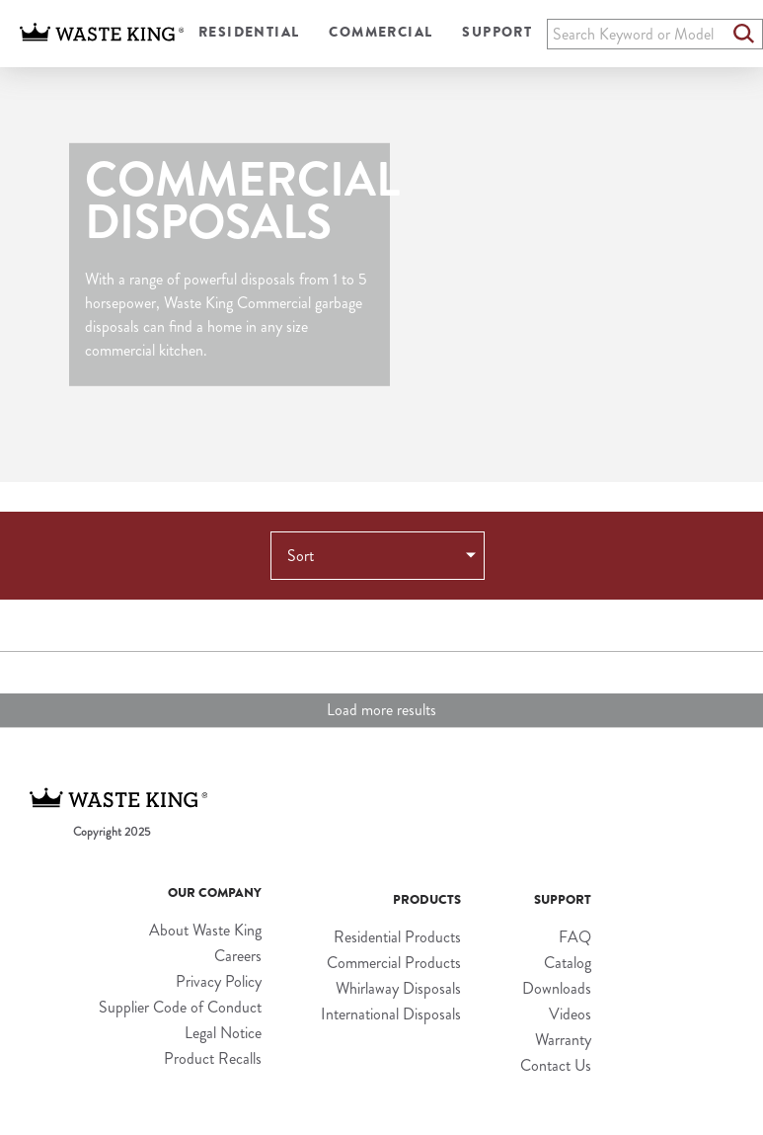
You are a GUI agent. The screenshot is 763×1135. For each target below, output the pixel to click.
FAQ (575, 937)
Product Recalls (213, 1058)
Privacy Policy (219, 981)
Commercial (380, 32)
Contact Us (555, 1065)
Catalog (567, 962)
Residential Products (397, 937)
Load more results (381, 709)
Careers (238, 955)
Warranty (563, 1039)
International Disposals (391, 1014)
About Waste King (205, 930)
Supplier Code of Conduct (180, 1007)
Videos (570, 1014)
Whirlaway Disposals (398, 988)
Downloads (556, 988)
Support (497, 32)
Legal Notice (223, 1032)
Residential (248, 32)
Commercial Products (394, 962)
